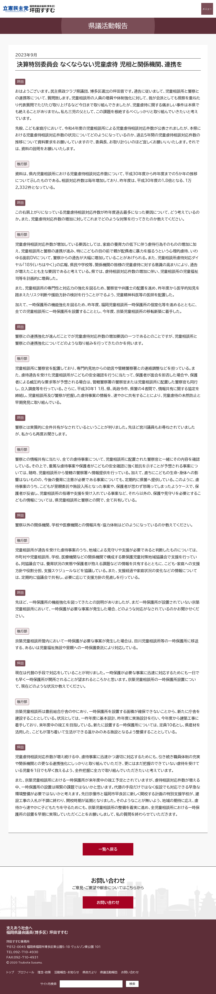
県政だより (89, 972)
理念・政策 (44, 972)
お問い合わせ (108, 902)
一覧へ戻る (108, 849)
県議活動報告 (109, 972)
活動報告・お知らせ (66, 972)
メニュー (207, 9)
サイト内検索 (48, 983)
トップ (10, 972)
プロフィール (26, 972)
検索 (132, 983)
